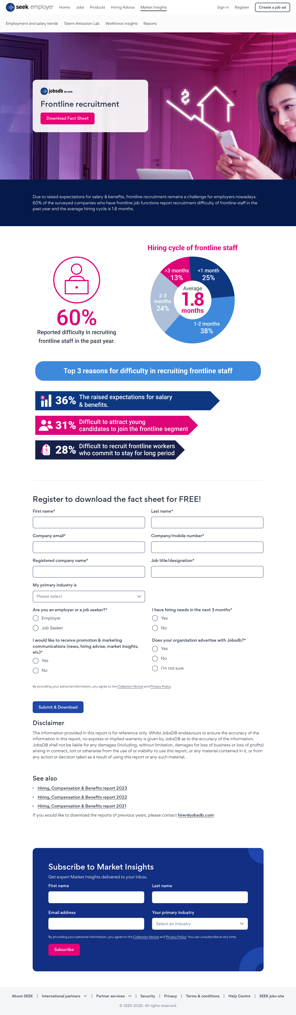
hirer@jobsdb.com (196, 815)
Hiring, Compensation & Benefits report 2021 (82, 805)
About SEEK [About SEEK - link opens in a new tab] (22, 996)
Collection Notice (130, 686)
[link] (68, 118)
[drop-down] (200, 924)
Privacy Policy (160, 686)
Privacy (170, 996)
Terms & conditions (203, 996)
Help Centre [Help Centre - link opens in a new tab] (239, 996)
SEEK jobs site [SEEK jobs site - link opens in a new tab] (271, 996)
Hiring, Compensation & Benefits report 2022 (82, 797)
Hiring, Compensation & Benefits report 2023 (82, 788)
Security (148, 996)
